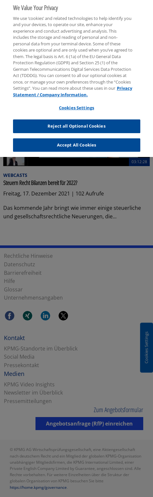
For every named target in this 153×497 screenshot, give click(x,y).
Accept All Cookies (76, 142)
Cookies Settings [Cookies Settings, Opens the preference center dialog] (76, 105)
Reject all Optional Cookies (76, 124)
